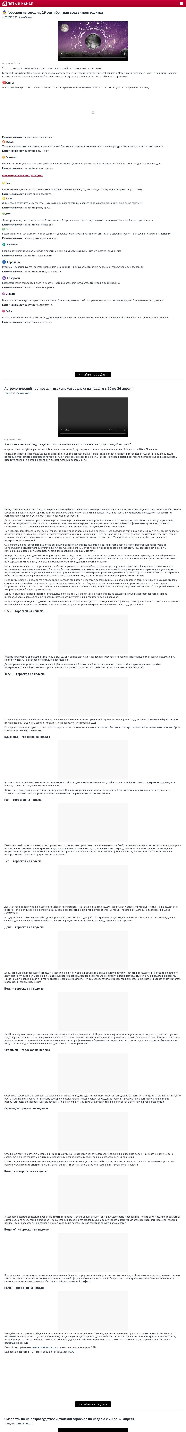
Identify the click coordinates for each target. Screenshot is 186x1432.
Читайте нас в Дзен (93, 374)
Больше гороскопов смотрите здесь (22, 175)
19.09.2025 (7, 17)
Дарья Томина (25, 17)
